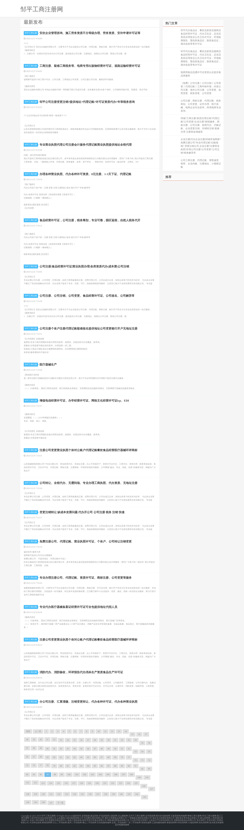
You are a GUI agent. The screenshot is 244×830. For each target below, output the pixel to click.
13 (119, 731)
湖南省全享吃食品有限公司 (187, 818)
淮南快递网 (146, 822)
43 (68, 748)
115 (58, 783)
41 (54, 748)
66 (95, 757)
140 (121, 794)
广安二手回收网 (133, 822)
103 (92, 774)
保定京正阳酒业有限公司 (163, 818)
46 (88, 748)
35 (142, 743)
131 (51, 794)
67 (102, 757)
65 (88, 757)
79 (54, 766)
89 (122, 766)
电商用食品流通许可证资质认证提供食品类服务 (201, 74)
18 (27, 739)
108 (131, 774)
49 (108, 748)
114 (50, 783)
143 (144, 797)
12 (112, 731)
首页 (28, 731)
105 (107, 774)
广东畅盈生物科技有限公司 (139, 818)
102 (84, 774)
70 (122, 757)
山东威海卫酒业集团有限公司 (70, 818)
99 (62, 774)
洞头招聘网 (204, 822)
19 (34, 739)
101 (76, 774)
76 (34, 765)
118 (81, 783)
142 (136, 794)
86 (102, 766)
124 (128, 783)
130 (43, 794)
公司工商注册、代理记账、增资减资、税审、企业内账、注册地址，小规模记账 (201, 163)
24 (68, 740)
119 (89, 783)
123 (120, 783)
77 (41, 765)
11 (105, 731)
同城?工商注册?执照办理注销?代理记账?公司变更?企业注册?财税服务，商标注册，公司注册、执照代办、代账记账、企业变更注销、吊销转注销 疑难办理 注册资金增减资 (201, 125)
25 (75, 740)
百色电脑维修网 (104, 822)
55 (149, 751)
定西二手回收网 (119, 822)
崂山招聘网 (205, 818)
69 (115, 757)
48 (102, 748)
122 (112, 783)
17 (146, 734)
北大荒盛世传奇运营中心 (56, 820)
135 (82, 794)
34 (136, 740)
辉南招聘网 (47, 822)
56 (27, 757)
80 (61, 766)
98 (55, 774)
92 (142, 769)
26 (81, 740)
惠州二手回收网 (74, 822)
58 (41, 757)
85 (95, 766)
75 (27, 765)
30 (108, 740)
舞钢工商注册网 (194, 816)
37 (27, 748)
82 (75, 766)
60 (54, 757)
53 (136, 751)
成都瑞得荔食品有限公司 (185, 820)
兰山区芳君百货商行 (139, 820)
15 (132, 734)
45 (81, 748)
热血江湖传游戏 (74, 820)
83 (81, 766)
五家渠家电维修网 (179, 816)
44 (75, 748)
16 (139, 734)
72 (136, 760)
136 (90, 794)
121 (104, 783)
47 (95, 748)
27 (88, 740)
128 (27, 794)
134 (74, 794)
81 (68, 766)
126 (143, 786)
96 (41, 774)
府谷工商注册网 (209, 816)
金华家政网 (150, 816)
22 (54, 739)
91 (136, 766)
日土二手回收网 (60, 822)
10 (99, 731)
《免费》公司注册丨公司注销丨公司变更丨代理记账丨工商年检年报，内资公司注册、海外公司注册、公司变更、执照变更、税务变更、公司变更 (201, 88)
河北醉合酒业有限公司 (94, 818)
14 (126, 731)
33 (129, 740)
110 (146, 777)
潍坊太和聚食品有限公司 (116, 818)
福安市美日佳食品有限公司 (94, 820)
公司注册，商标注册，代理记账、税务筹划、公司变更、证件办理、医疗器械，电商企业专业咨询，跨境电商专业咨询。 (201, 105)
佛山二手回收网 (89, 822)
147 (51, 803)
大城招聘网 (193, 822)
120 (97, 783)
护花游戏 (103, 816)
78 (47, 765)
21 (47, 739)
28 (95, 740)
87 (108, 766)
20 (41, 739)
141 (128, 794)
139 (113, 794)
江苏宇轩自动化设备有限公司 (43, 818)
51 (122, 748)
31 (115, 740)
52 (129, 748)
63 (75, 757)
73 (142, 760)
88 (115, 766)
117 (73, 783)
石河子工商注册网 (136, 816)
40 (47, 748)
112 (35, 782)
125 (136, 783)
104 (100, 774)
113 (43, 783)
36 (149, 743)
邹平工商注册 (31, 33)
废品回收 (94, 816)
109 (139, 777)
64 (81, 757)
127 (151, 789)
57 (34, 757)
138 (105, 794)
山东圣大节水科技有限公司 (161, 820)
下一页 (60, 803)
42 (61, 748)
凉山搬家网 (123, 816)
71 (129, 757)
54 (142, 751)
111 (27, 782)
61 (61, 757)
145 (35, 802)
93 (149, 769)
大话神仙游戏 (35, 822)
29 (102, 740)
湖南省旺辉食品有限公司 (118, 820)
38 (34, 748)
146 (43, 802)
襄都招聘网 (172, 822)
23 (61, 740)
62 (68, 757)
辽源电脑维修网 (159, 822)
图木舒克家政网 (163, 816)
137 (97, 794)
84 (88, 766)
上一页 (38, 731)
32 (122, 740)
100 (68, 774)
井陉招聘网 (182, 822)
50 (115, 748)
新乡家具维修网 (216, 822)
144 (27, 802)
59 (47, 757)
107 (123, 774)
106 (115, 774)
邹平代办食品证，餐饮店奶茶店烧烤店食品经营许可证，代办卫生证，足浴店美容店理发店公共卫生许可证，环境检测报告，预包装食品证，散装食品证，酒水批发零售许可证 (201, 37)
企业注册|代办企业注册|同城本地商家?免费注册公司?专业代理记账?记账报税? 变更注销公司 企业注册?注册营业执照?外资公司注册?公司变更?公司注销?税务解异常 (201, 146)
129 (35, 794)
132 (58, 794)
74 (149, 760)
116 (66, 783)
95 (34, 774)
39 (41, 748)
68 (108, 757)
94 (27, 774)
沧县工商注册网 (37, 820)
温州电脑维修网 (122, 824)
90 (129, 766)
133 (66, 794)
